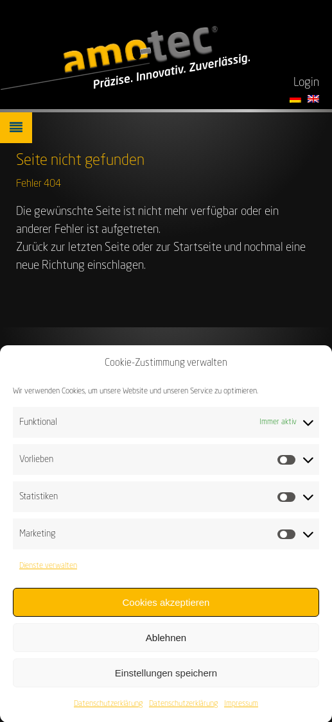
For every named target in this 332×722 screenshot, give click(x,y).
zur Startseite (189, 248)
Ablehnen (166, 642)
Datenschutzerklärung (108, 709)
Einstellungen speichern (166, 678)
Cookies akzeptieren (166, 607)
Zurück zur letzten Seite (73, 248)
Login (306, 83)
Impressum (241, 709)
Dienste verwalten (48, 571)
